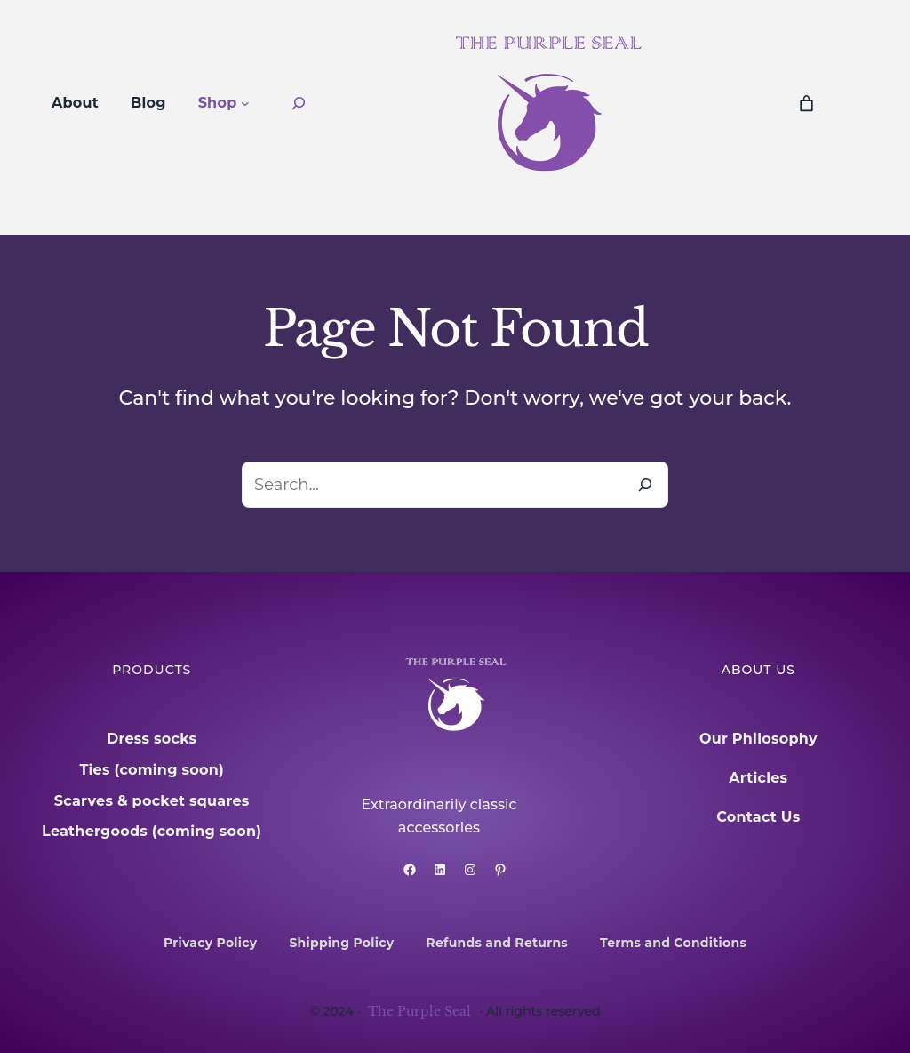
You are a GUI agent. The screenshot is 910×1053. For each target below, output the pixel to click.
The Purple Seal (419, 1011)
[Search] (645, 484)
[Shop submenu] (245, 103)
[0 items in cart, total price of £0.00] (806, 104)
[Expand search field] (298, 103)
